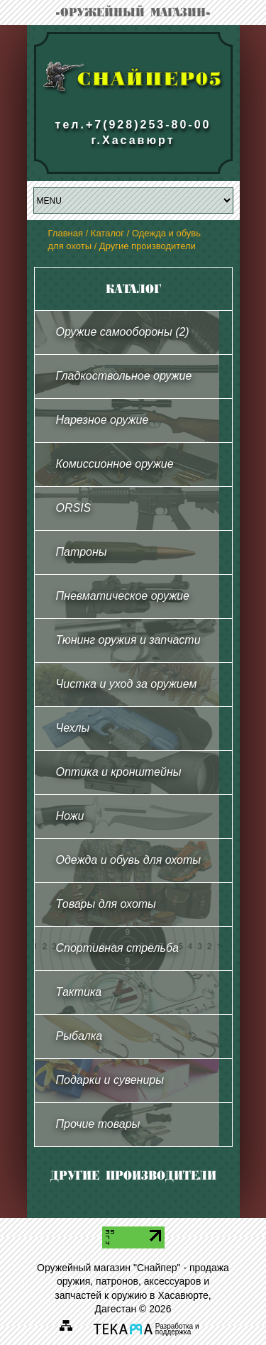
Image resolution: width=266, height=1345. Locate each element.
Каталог (107, 233)
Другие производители (147, 246)
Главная (65, 233)
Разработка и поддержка (177, 1330)
